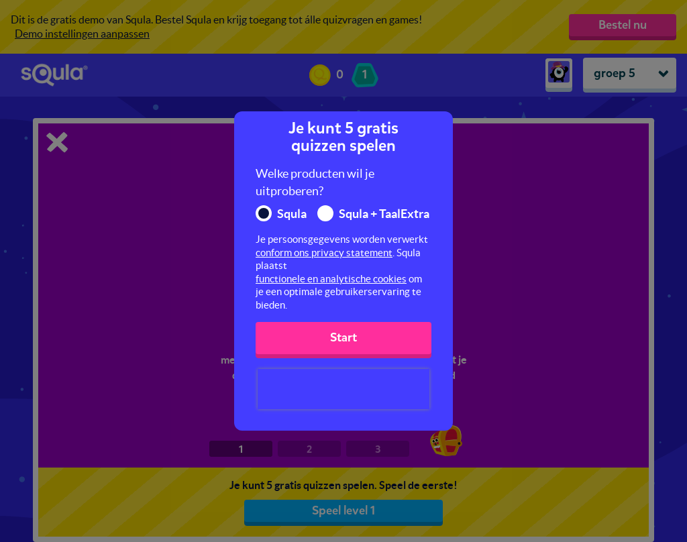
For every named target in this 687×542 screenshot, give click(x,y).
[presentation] (343, 389)
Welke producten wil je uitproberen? (315, 182)
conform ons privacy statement (324, 252)
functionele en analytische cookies (331, 278)
